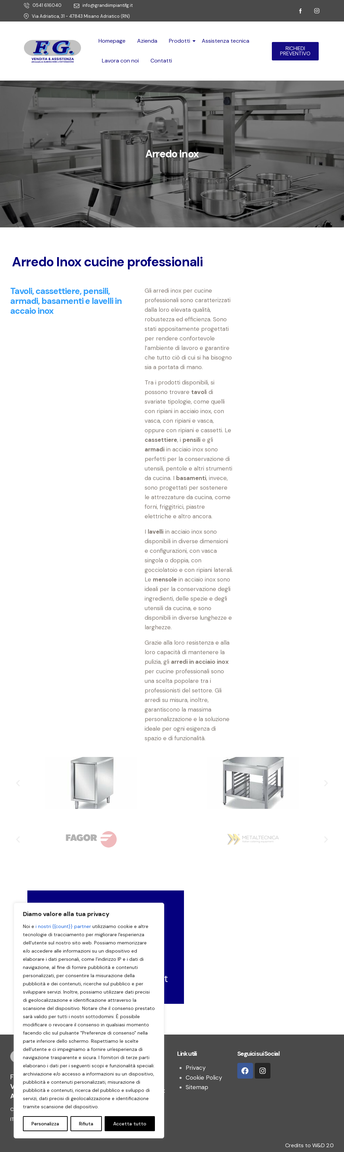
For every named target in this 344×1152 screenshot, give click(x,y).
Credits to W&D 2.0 (309, 1145)
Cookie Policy (204, 1077)
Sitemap (197, 1087)
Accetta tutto (129, 1124)
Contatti (161, 60)
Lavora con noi (120, 60)
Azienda (147, 40)
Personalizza (45, 1124)
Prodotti (181, 40)
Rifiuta (86, 1124)
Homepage (111, 40)
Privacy (196, 1067)
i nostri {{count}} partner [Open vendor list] (63, 926)
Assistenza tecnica (225, 40)
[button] (18, 782)
